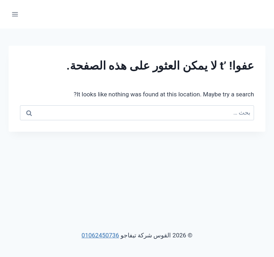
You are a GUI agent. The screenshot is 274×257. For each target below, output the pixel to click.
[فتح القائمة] (15, 14)
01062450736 (100, 235)
